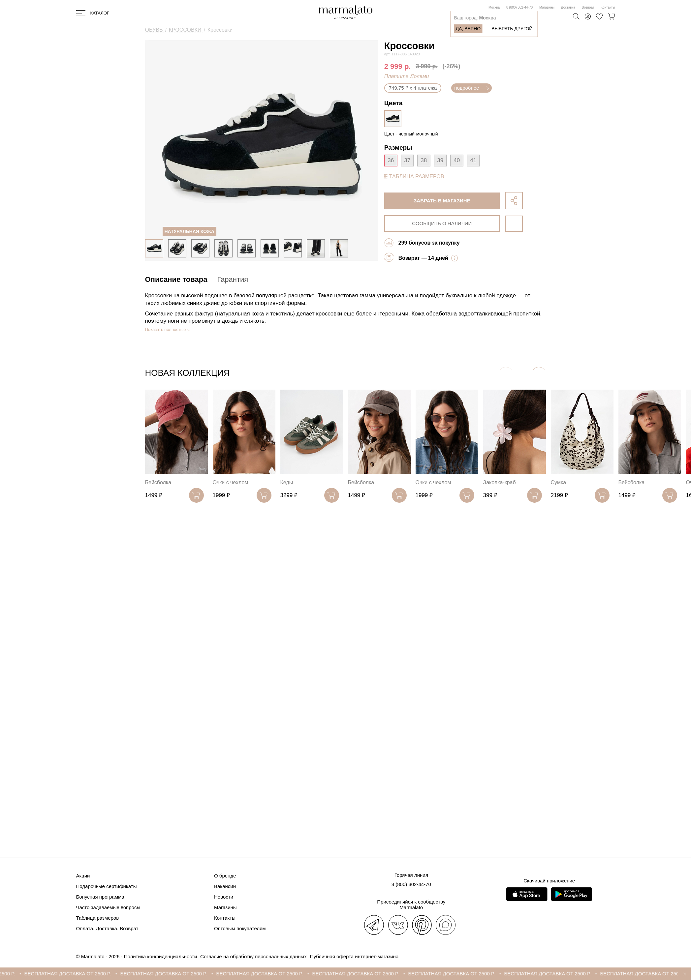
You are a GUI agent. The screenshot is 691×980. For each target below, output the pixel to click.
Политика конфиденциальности (160, 956)
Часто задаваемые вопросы (108, 907)
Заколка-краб (499, 482)
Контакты (608, 7)
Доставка (568, 7)
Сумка (558, 482)
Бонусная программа (100, 897)
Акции (83, 875)
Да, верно (468, 28)
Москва (494, 7)
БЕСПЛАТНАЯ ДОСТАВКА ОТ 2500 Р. (73, 973)
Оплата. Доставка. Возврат (107, 928)
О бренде (225, 875)
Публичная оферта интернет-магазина (354, 956)
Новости (223, 897)
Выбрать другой (511, 28)
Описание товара (176, 279)
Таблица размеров (97, 918)
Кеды (286, 482)
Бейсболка (158, 482)
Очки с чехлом (230, 482)
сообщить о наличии (442, 223)
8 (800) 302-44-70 (519, 7)
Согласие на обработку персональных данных (253, 956)
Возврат (588, 7)
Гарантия (232, 279)
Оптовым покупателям (240, 928)
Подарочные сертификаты (106, 886)
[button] (538, 374)
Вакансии (225, 886)
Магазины (546, 7)
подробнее (471, 88)
